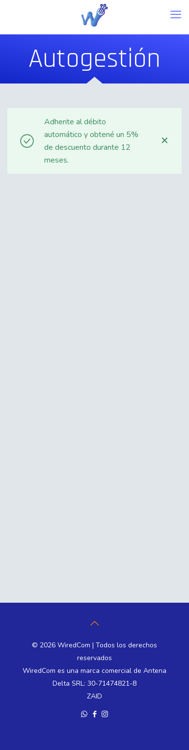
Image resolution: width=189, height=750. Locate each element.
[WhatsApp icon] (84, 714)
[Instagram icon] (104, 714)
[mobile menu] (175, 14)
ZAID (94, 696)
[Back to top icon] (94, 623)
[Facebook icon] (94, 714)
